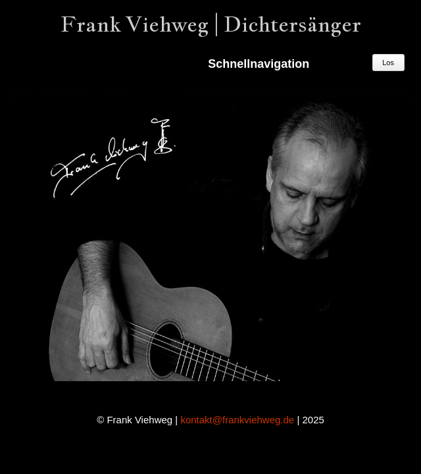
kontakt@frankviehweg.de (237, 419)
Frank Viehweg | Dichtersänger (211, 24)
